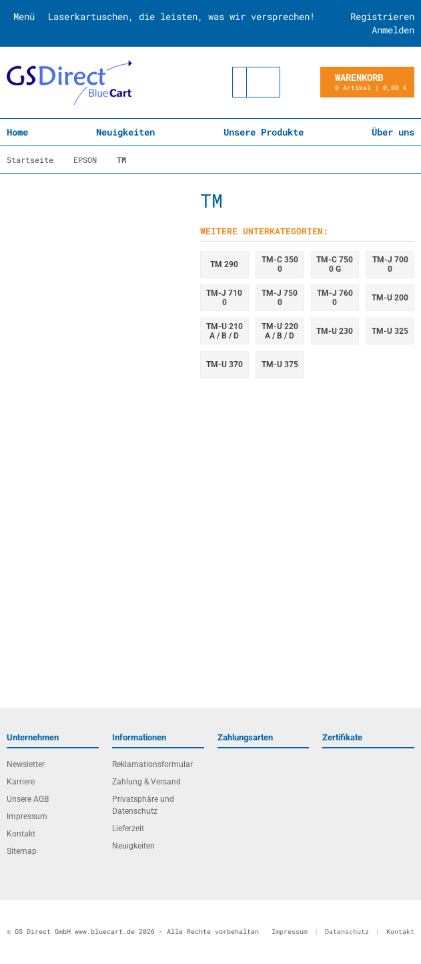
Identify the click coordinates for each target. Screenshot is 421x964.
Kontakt (21, 833)
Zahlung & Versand (146, 781)
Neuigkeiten (125, 132)
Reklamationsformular (152, 764)
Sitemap (22, 851)
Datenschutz (347, 931)
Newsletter (26, 764)
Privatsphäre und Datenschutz (143, 805)
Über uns (393, 132)
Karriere (21, 781)
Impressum (27, 816)
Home (17, 132)
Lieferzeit (128, 828)
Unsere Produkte (264, 132)
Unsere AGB (28, 799)
